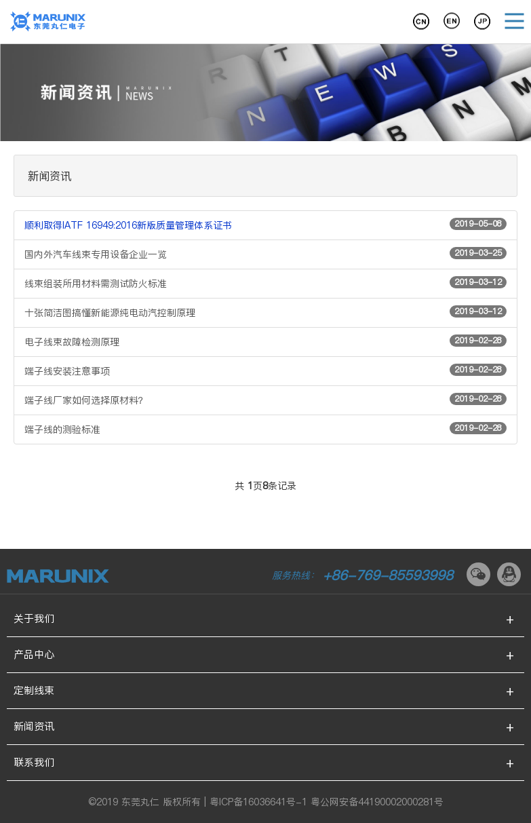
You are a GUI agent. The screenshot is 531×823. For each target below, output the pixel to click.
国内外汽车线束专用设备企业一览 (265, 254)
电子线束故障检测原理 (265, 341)
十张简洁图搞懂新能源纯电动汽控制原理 (265, 312)
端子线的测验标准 (265, 429)
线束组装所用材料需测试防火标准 (265, 283)
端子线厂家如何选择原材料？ (265, 400)
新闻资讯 (34, 726)
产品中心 (34, 654)
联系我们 (34, 762)
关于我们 (34, 618)
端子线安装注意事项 (265, 371)
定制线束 (34, 690)
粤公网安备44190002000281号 (377, 802)
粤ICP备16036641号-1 (258, 802)
